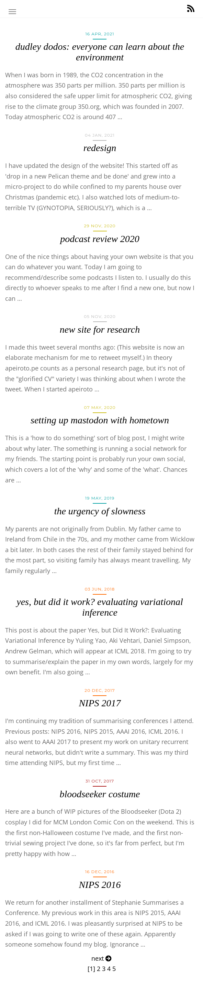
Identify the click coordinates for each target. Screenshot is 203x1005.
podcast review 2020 (99, 238)
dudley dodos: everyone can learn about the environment (99, 51)
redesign (99, 147)
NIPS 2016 (100, 884)
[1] (91, 968)
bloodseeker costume (99, 794)
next (101, 958)
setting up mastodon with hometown (100, 420)
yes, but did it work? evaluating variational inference (99, 607)
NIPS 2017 (100, 703)
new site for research (100, 329)
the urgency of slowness (100, 511)
